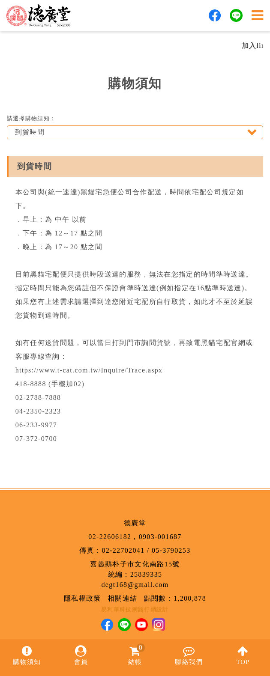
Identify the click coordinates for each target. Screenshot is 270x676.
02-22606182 (109, 536)
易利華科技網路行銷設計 (135, 609)
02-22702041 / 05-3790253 (146, 550)
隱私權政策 (82, 598)
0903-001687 (160, 536)
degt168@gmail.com (135, 584)
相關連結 (122, 598)
